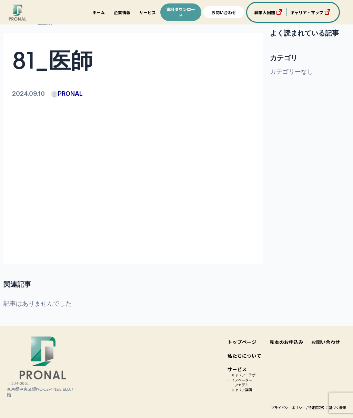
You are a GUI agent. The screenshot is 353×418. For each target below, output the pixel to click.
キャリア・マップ (311, 12)
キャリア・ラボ (243, 374)
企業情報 (122, 12)
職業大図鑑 (268, 12)
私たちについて (244, 355)
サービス (147, 12)
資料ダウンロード (180, 12)
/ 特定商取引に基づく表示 (326, 407)
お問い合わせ (223, 12)
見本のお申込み (286, 341)
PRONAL (67, 93)
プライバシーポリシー (288, 407)
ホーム (98, 12)
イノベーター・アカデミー (241, 382)
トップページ (242, 341)
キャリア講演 (241, 389)
